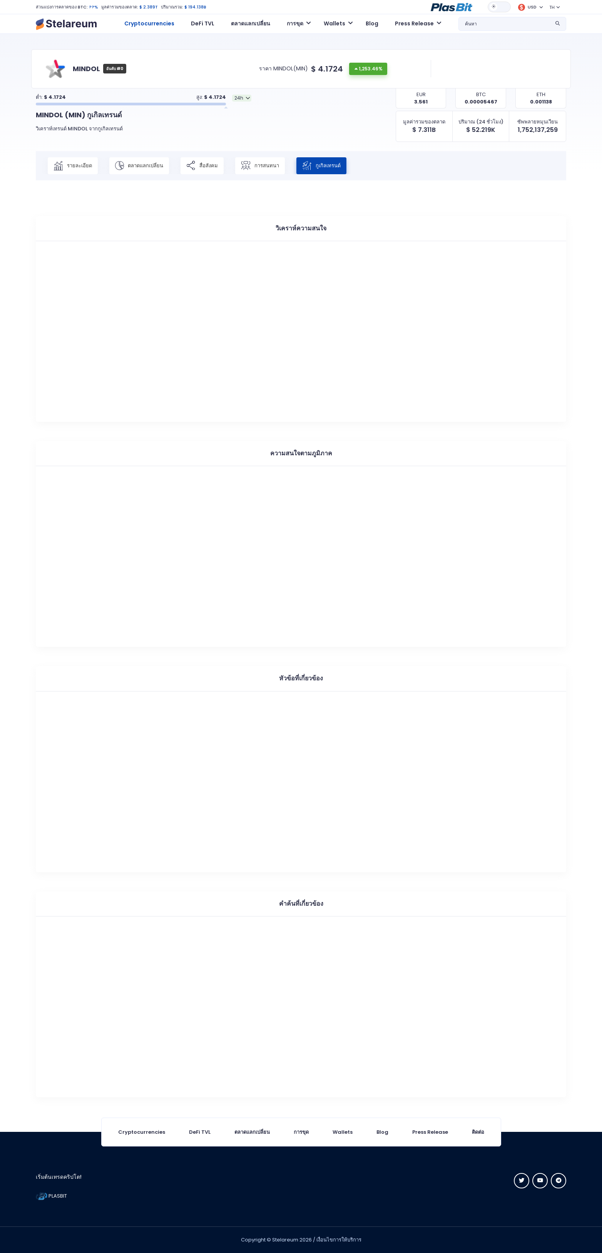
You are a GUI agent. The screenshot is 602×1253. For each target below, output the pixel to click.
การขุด (301, 1132)
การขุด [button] (295, 23)
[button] (451, 6)
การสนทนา (260, 165)
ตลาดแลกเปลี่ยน (250, 23)
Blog (372, 23)
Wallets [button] (334, 23)
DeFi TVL (202, 23)
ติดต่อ (478, 1132)
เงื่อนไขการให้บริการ (338, 1239)
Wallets (343, 1132)
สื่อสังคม (202, 165)
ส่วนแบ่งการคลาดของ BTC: (62, 7)
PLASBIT (51, 1196)
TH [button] (552, 7)
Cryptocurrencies (149, 23)
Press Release (430, 1132)
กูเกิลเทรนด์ (321, 165)
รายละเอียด (73, 165)
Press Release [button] (414, 23)
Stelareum (285, 1239)
